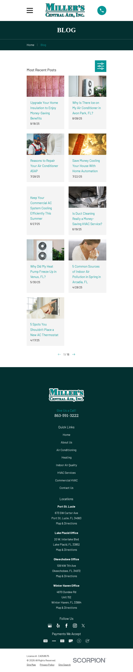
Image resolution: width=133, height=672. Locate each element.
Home (66, 434)
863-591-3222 (66, 416)
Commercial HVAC (66, 480)
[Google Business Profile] (50, 626)
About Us (66, 442)
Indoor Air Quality (66, 465)
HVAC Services (66, 472)
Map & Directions (66, 523)
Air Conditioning (66, 450)
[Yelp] (58, 626)
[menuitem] (31, 664)
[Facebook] (66, 626)
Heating (66, 457)
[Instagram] (75, 626)
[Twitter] (83, 626)
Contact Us (66, 487)
